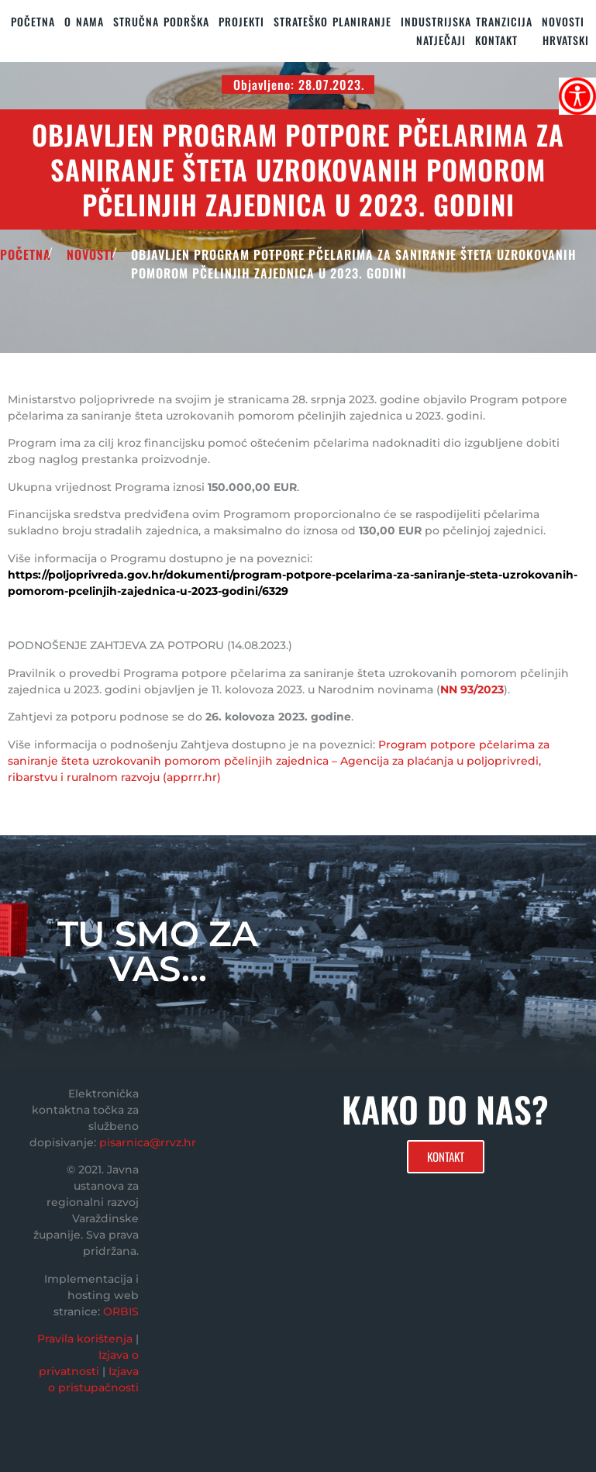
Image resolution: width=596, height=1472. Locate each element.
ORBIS (121, 1311)
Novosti (563, 21)
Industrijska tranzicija (466, 21)
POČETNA (25, 254)
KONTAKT (496, 40)
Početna (33, 21)
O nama (84, 21)
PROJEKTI (241, 21)
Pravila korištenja (85, 1339)
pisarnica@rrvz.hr (147, 1142)
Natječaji (441, 40)
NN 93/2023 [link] (472, 689)
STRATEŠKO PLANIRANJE (332, 21)
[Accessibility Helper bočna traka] (577, 96)
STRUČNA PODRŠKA (161, 21)
